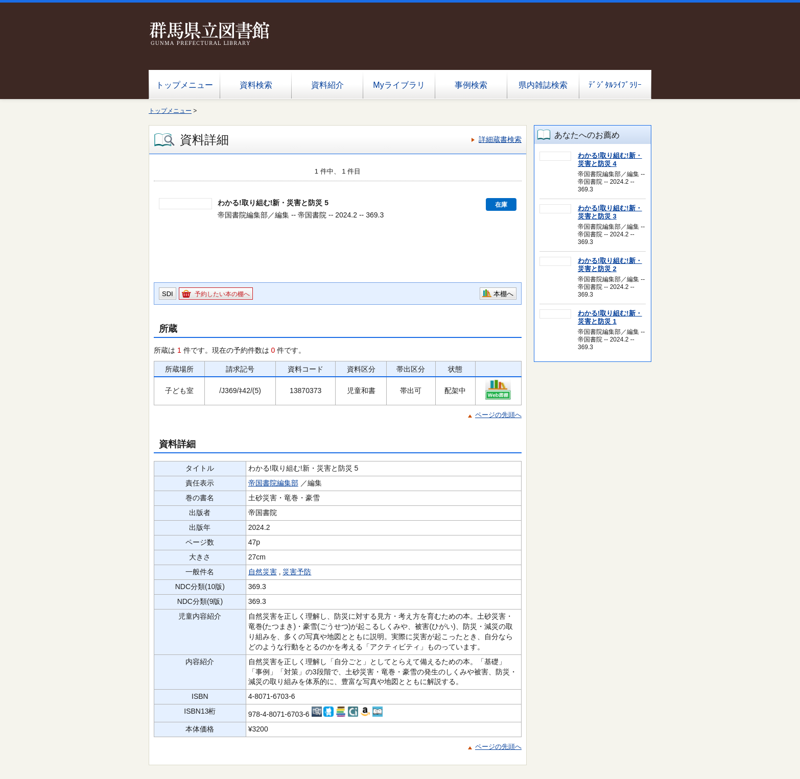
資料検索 (256, 85)
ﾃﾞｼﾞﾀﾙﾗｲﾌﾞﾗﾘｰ (615, 85)
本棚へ (503, 294)
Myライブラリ (399, 85)
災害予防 (297, 572)
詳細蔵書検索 (500, 139)
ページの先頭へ (498, 415)
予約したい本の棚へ (222, 294)
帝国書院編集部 (273, 483)
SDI (167, 294)
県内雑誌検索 (543, 85)
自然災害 (262, 572)
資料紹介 (327, 85)
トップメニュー (184, 85)
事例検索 (471, 85)
